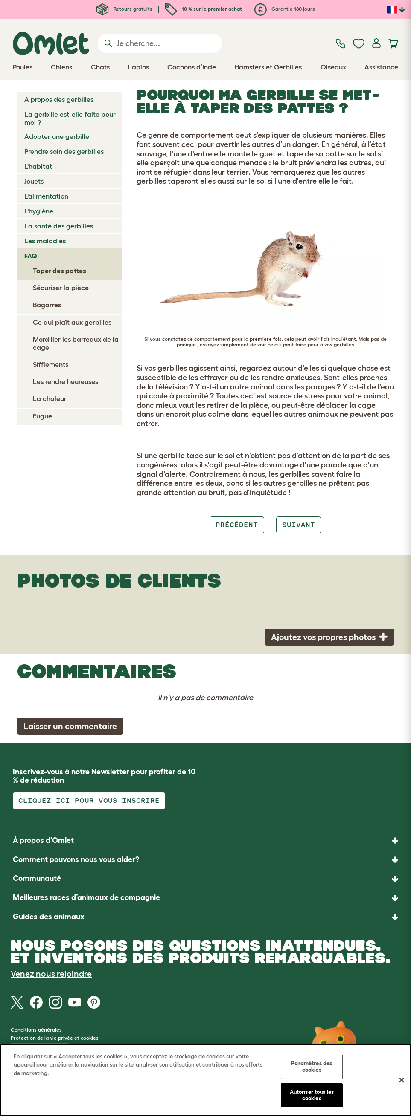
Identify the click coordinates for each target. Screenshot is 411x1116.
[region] (205, 1080)
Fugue (42, 416)
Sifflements (50, 364)
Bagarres (47, 305)
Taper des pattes (59, 270)
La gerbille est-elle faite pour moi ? (70, 118)
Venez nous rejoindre (51, 973)
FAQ (30, 256)
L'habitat (38, 166)
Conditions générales (36, 1029)
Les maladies (45, 241)
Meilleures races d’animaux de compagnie (86, 897)
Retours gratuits (124, 9)
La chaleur (50, 398)
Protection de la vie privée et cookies (55, 1038)
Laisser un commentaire (70, 726)
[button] (205, 917)
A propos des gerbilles (58, 99)
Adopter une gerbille (56, 136)
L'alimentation (46, 196)
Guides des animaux (49, 916)
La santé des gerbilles (58, 226)
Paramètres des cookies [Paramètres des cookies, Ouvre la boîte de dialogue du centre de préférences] (311, 1066)
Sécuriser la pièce (61, 287)
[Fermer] (401, 1080)
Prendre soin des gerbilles (64, 151)
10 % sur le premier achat (203, 9)
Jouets (34, 181)
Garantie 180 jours (284, 9)
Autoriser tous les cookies (312, 1095)
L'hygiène (38, 211)
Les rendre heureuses (65, 381)
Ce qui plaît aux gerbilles (72, 322)
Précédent (237, 525)
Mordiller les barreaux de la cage (76, 343)
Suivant (298, 525)
